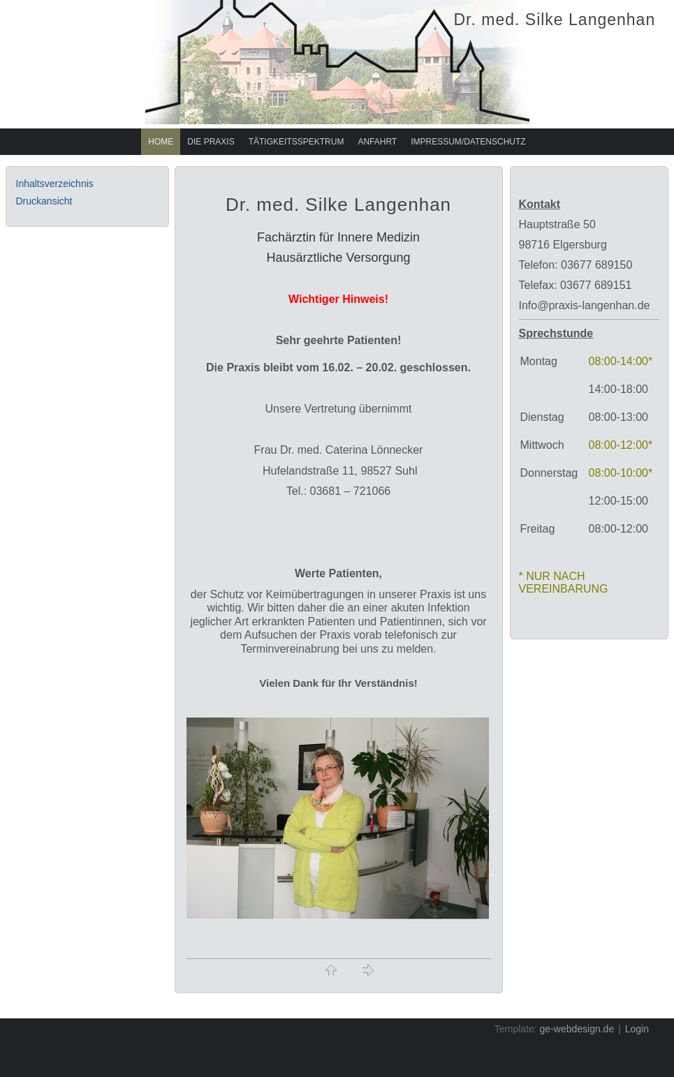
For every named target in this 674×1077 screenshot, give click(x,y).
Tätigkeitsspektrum (296, 142)
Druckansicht (44, 201)
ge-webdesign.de (577, 1028)
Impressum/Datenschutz (468, 142)
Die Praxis (210, 142)
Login (637, 1028)
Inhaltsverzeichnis (55, 183)
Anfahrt (377, 142)
